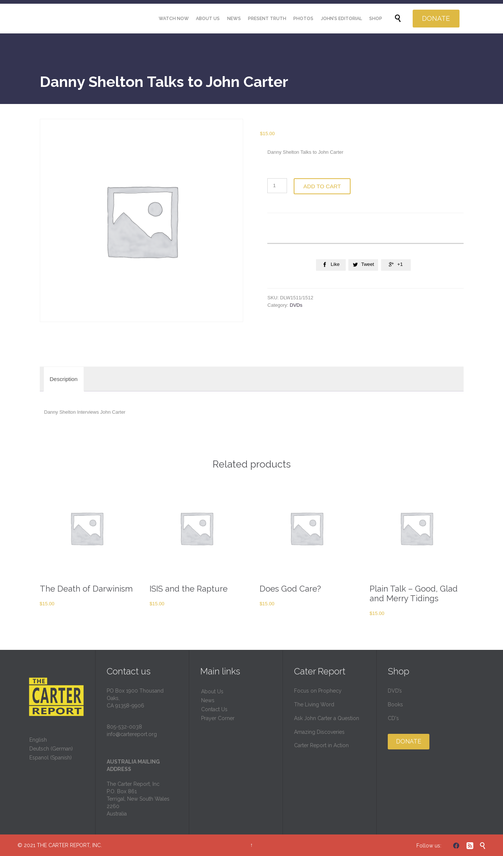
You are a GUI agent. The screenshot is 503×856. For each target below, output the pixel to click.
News (208, 700)
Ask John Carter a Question (326, 718)
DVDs (296, 305)
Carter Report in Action (321, 745)
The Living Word (314, 704)
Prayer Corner (218, 718)
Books (395, 704)
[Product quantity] (277, 185)
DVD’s (395, 691)
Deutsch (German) (51, 749)
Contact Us (214, 709)
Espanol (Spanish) (50, 758)
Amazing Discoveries (319, 732)
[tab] (63, 379)
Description (64, 379)
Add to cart (322, 186)
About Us (212, 691)
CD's (393, 718)
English (38, 740)
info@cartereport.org (132, 734)
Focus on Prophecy (318, 691)
